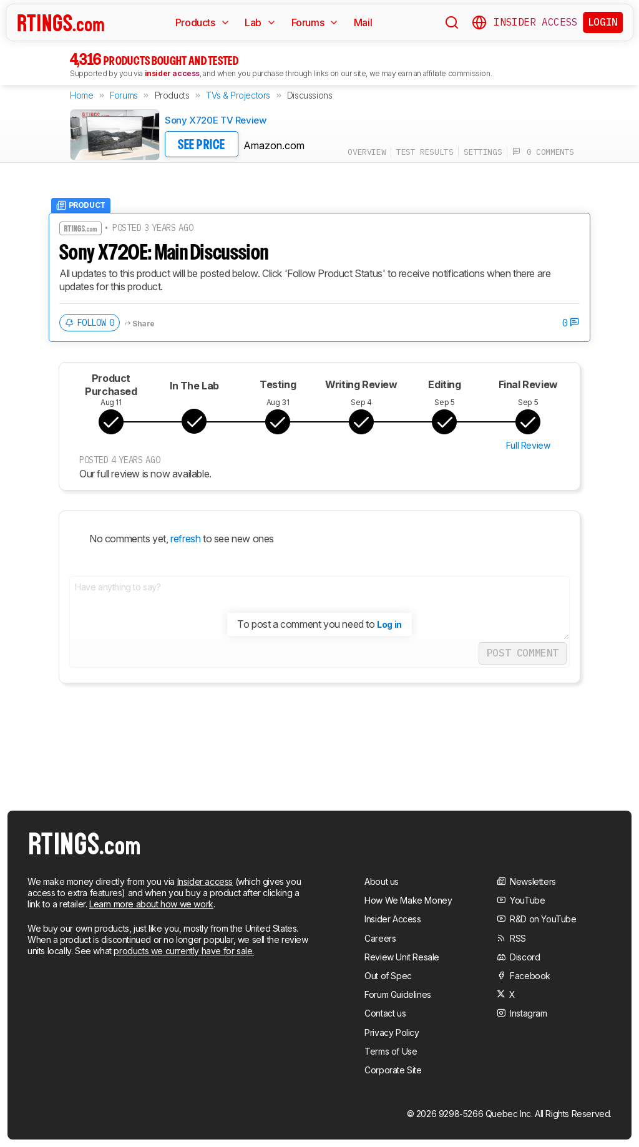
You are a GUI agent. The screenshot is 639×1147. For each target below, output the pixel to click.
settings (483, 152)
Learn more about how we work (151, 904)
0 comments (543, 152)
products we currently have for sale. (184, 950)
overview (367, 152)
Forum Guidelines (397, 994)
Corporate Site (392, 1070)
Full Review (528, 445)
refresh (184, 538)
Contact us (385, 1013)
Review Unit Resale (401, 957)
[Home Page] (61, 22)
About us (381, 881)
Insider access (205, 881)
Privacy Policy (391, 1032)
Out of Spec (388, 975)
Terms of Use (390, 1051)
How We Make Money (408, 900)
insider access (172, 73)
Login (603, 22)
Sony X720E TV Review (215, 120)
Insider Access (535, 22)
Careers (380, 938)
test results (424, 152)
